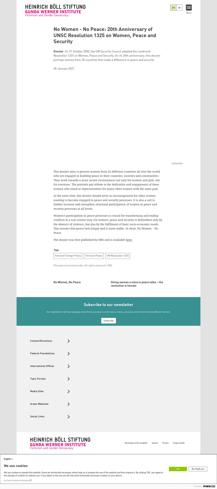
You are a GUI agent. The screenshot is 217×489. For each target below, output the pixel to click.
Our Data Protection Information (16, 480)
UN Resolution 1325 (118, 256)
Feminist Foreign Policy (68, 256)
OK (178, 469)
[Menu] (189, 8)
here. (129, 240)
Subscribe (109, 353)
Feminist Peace (93, 256)
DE (179, 8)
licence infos (177, 163)
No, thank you (198, 469)
